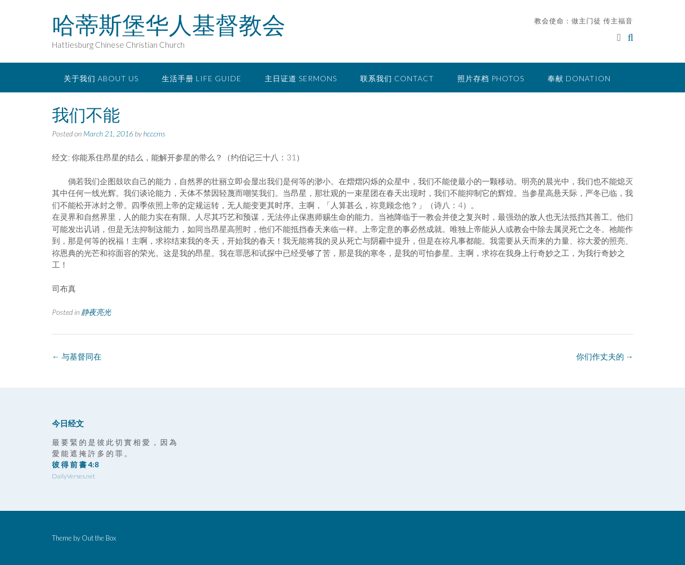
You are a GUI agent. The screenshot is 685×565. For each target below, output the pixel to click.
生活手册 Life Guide (201, 78)
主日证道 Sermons (301, 78)
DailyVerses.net (73, 476)
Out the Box (99, 538)
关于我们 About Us (101, 78)
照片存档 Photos (490, 78)
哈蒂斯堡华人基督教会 (168, 25)
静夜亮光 (96, 311)
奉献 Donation (579, 78)
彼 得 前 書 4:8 (75, 464)
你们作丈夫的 (605, 356)
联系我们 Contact (397, 78)
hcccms (154, 133)
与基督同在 (76, 356)
